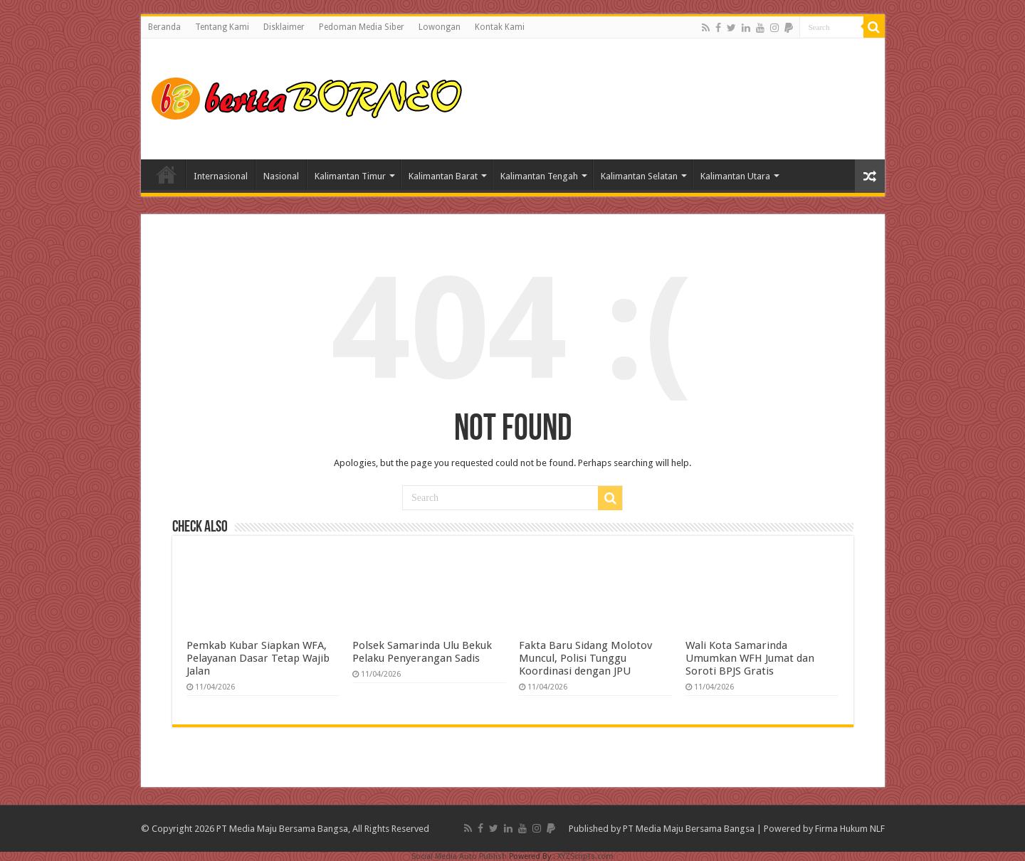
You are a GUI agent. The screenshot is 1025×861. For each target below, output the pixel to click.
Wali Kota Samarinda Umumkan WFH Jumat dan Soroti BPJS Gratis (749, 658)
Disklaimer (284, 27)
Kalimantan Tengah (539, 176)
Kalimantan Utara (735, 176)
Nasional (281, 176)
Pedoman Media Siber (361, 27)
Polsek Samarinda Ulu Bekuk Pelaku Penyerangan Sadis (422, 652)
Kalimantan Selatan (639, 176)
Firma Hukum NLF (850, 828)
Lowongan (440, 27)
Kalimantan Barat (443, 176)
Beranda (164, 27)
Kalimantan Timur (350, 176)
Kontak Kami (500, 27)
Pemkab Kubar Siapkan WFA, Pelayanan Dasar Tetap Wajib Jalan (258, 658)
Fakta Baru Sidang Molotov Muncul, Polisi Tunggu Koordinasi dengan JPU (585, 658)
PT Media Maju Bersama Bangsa (689, 828)
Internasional (221, 176)
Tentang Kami (222, 27)
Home (166, 174)
